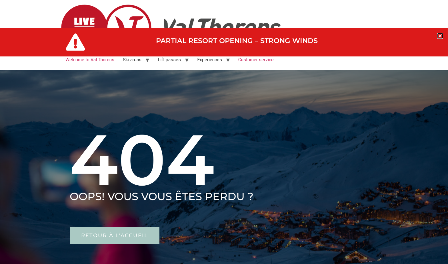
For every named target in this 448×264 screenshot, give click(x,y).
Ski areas (132, 59)
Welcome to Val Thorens (89, 59)
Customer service (256, 59)
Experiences (209, 59)
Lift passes (169, 59)
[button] (440, 36)
